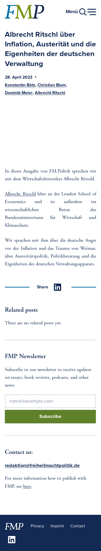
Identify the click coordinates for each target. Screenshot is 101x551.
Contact (77, 526)
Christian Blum (51, 85)
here (27, 486)
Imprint (57, 526)
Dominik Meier (19, 92)
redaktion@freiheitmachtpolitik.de (42, 465)
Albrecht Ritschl (50, 92)
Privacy (37, 526)
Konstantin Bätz (20, 85)
